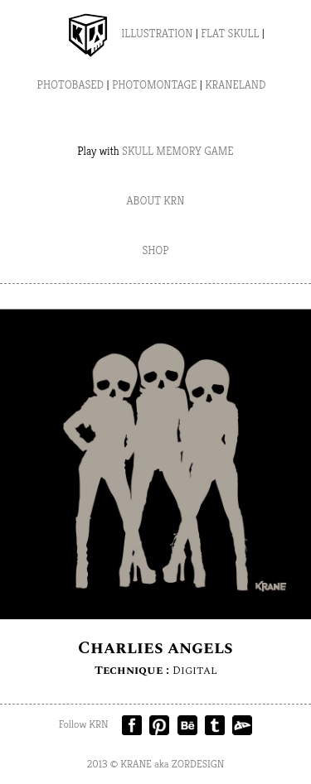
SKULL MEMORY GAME (178, 150)
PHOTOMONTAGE (154, 84)
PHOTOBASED (70, 84)
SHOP (155, 250)
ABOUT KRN (156, 200)
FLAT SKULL (230, 33)
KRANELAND (235, 84)
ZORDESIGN (198, 764)
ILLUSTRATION (156, 33)
